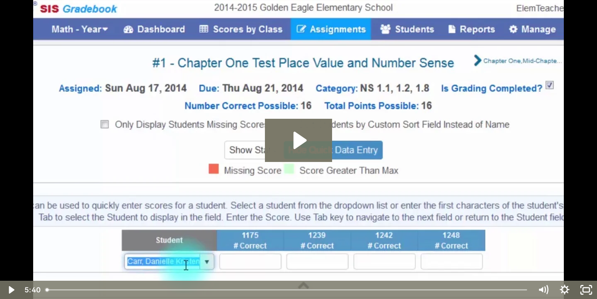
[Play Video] (11, 290)
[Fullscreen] (586, 290)
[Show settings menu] (564, 290)
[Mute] (543, 290)
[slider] (287, 290)
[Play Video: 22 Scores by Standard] (298, 140)
